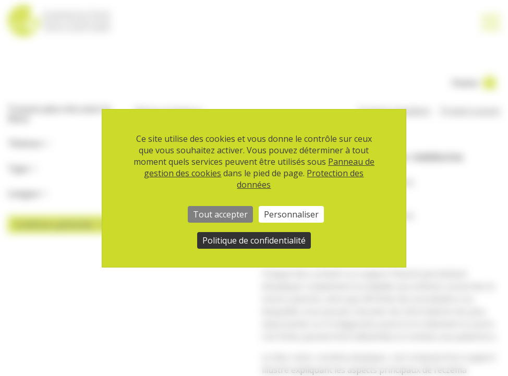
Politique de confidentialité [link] (254, 240)
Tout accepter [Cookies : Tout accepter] (220, 214)
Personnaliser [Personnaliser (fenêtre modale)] (291, 214)
